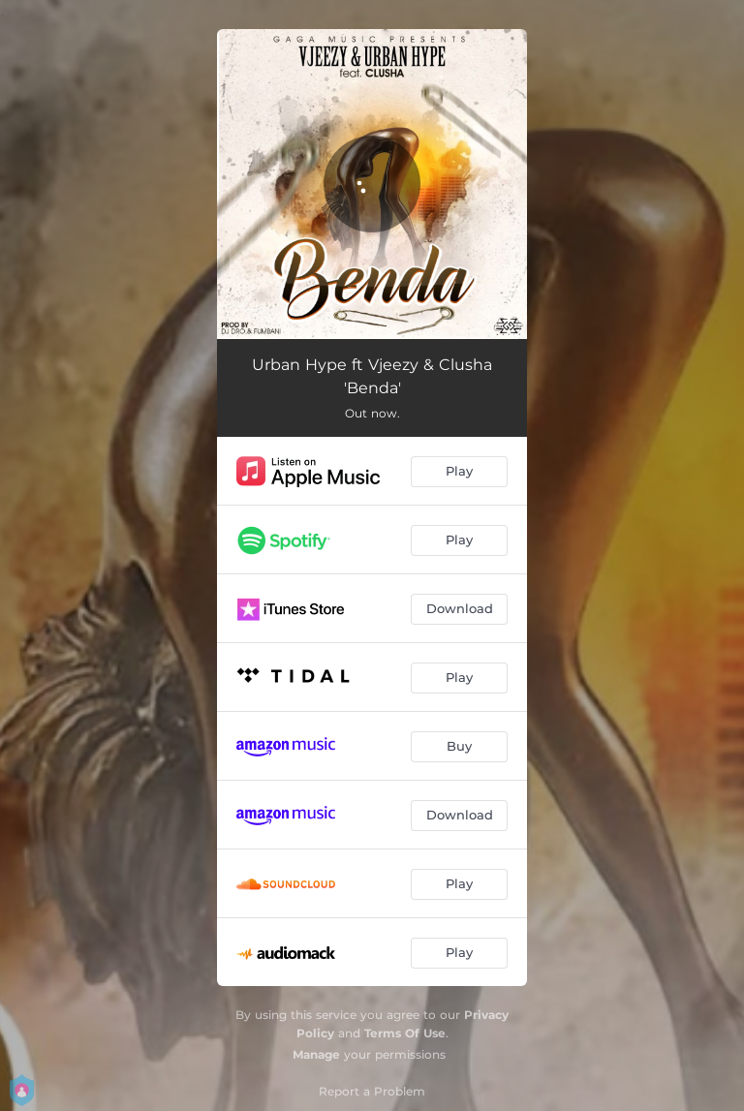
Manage (316, 1054)
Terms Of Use (405, 1033)
